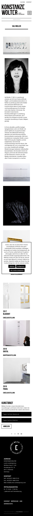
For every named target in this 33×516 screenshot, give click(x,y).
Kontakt (28, 2)
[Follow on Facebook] (11, 434)
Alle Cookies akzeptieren (17, 270)
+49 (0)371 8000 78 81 (12, 480)
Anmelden (6, 426)
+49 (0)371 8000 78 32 (13, 478)
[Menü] (29, 13)
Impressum (14, 501)
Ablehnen (12, 266)
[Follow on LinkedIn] (18, 434)
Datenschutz (8, 504)
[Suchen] (22, 2)
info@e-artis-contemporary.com (16, 482)
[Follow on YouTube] (21, 434)
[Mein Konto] (16, 19)
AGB (21, 501)
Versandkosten (19, 511)
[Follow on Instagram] (15, 434)
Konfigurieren (21, 266)
